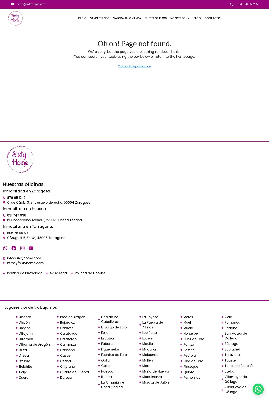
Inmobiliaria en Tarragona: (28, 226)
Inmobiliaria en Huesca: (25, 208)
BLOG (197, 18)
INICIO (82, 18)
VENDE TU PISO (99, 18)
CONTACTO (212, 18)
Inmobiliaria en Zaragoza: (27, 191)
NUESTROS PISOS (156, 18)
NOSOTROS (180, 18)
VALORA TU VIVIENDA (127, 18)
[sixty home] (195, 176)
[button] (258, 389)
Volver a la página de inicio (134, 66)
